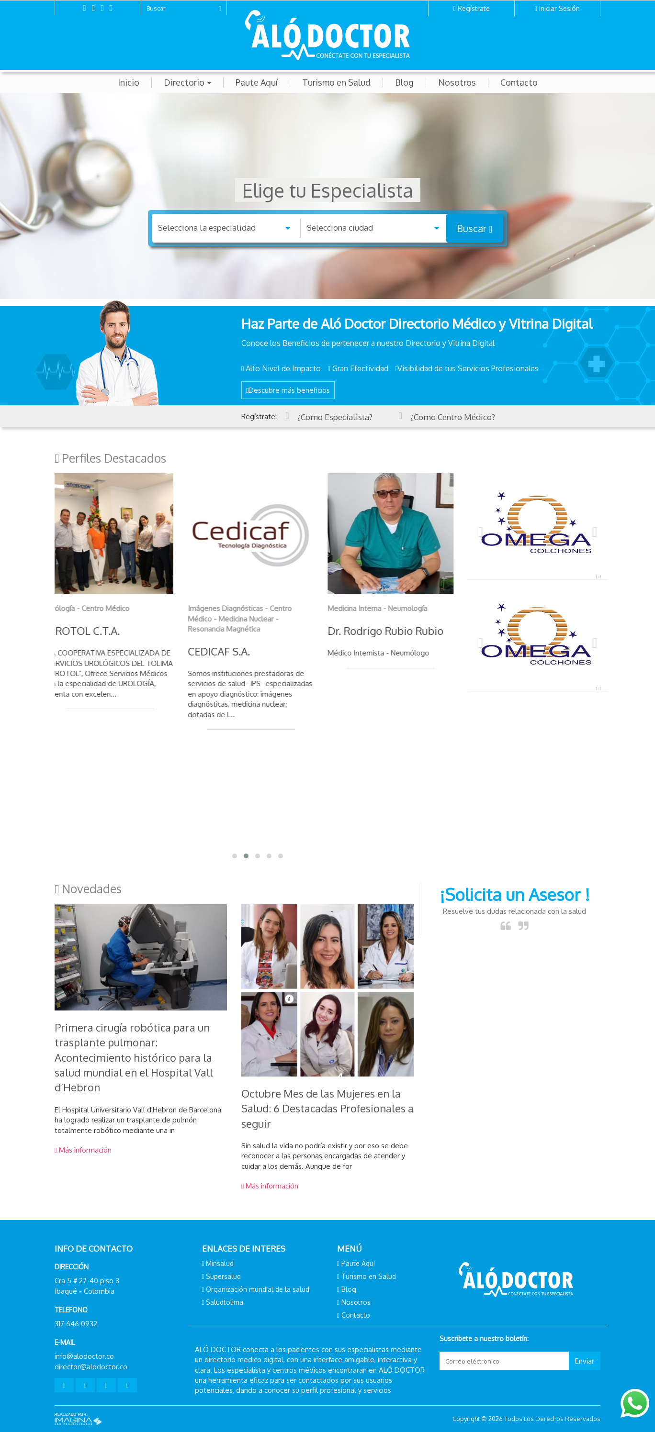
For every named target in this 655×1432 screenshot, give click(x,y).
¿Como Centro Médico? (454, 417)
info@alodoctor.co (84, 1356)
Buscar (474, 228)
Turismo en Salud (336, 83)
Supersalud (223, 1276)
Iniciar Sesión (559, 8)
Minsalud (220, 1263)
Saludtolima (224, 1302)
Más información (83, 1149)
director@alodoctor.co (91, 1366)
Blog (404, 83)
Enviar (584, 1360)
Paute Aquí (257, 83)
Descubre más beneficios (288, 390)
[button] (478, 529)
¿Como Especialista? (335, 417)
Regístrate (474, 8)
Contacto (519, 83)
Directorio (187, 83)
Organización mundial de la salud (257, 1289)
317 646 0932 (76, 1323)
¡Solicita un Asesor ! (515, 894)
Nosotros (457, 83)
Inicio (128, 83)
